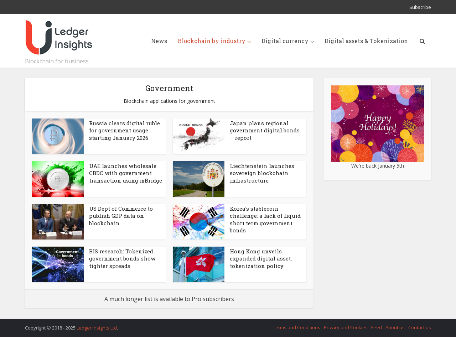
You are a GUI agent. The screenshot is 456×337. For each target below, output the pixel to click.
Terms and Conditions (296, 327)
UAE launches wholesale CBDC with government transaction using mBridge (125, 173)
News (159, 40)
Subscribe (420, 7)
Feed (376, 327)
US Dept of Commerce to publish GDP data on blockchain (121, 216)
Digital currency (285, 40)
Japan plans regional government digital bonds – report (265, 130)
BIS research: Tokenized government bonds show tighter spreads (122, 258)
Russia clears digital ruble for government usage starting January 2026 (124, 130)
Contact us (419, 327)
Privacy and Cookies (346, 327)
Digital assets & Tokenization (366, 40)
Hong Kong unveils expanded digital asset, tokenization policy (261, 258)
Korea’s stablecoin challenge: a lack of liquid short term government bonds (265, 219)
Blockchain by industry (211, 40)
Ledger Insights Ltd (97, 328)
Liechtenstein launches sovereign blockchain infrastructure (262, 173)
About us (395, 327)
